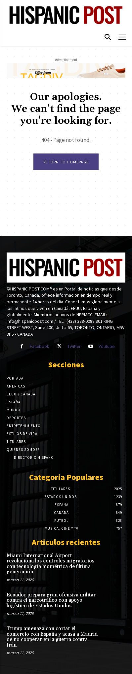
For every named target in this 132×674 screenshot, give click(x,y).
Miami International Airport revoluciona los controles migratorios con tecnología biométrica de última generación (50, 564)
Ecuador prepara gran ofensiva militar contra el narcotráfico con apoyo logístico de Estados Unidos (51, 600)
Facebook (39, 346)
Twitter (73, 346)
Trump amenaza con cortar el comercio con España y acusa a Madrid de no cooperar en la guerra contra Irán (52, 636)
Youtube (106, 346)
